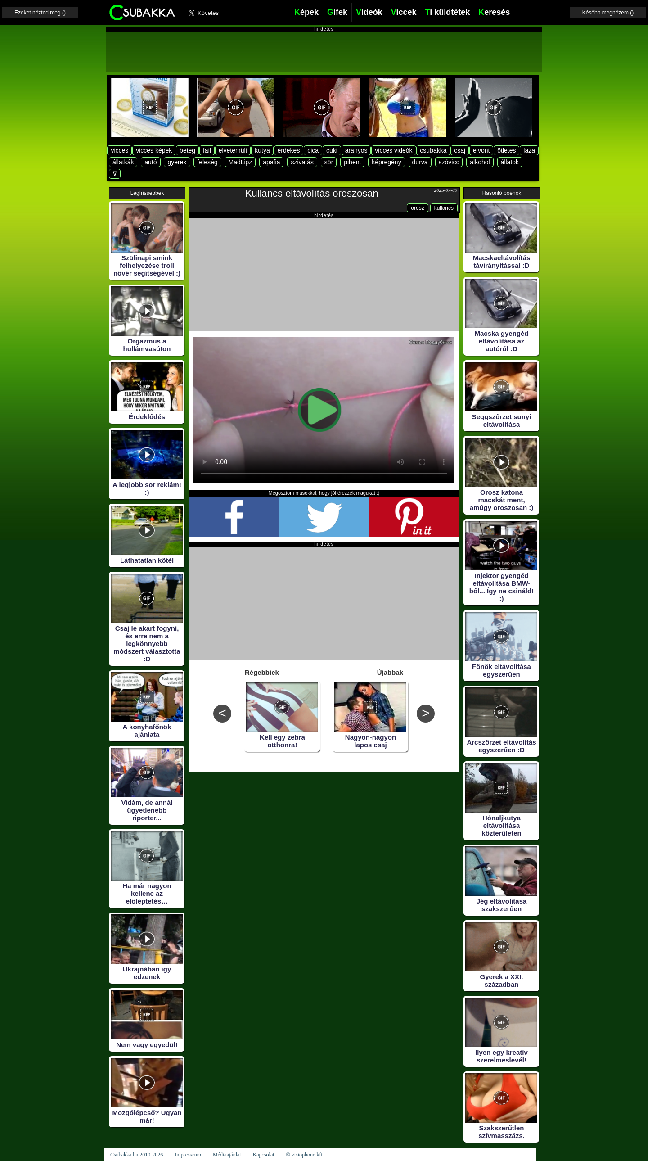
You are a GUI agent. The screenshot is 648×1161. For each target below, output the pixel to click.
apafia (271, 162)
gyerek (176, 162)
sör (328, 162)
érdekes (289, 150)
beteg (187, 150)
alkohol (480, 162)
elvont (481, 150)
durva (420, 162)
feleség (207, 162)
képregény (386, 162)
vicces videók (393, 150)
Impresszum (188, 1155)
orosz (417, 208)
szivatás (302, 162)
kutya (262, 150)
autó (150, 162)
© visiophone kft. (305, 1155)
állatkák (123, 162)
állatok (510, 162)
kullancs (444, 208)
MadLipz (240, 162)
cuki (332, 150)
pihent (352, 162)
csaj (459, 150)
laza (529, 150)
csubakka (433, 150)
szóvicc (449, 162)
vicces (119, 150)
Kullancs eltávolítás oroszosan (311, 193)
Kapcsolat (263, 1155)
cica (313, 150)
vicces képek (154, 150)
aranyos (356, 150)
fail (207, 150)
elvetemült (233, 150)
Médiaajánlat (227, 1155)
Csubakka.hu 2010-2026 (136, 1155)
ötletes (506, 150)
